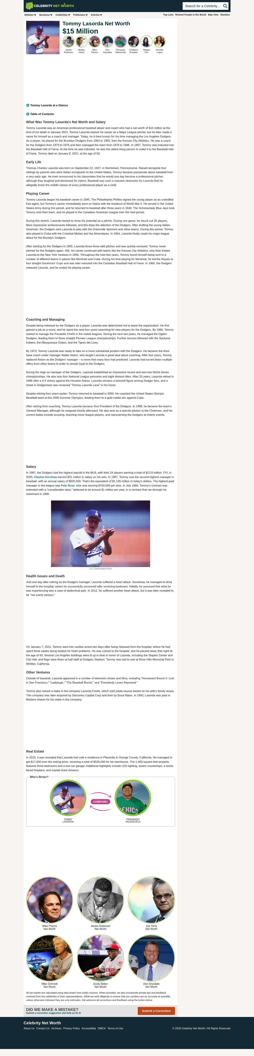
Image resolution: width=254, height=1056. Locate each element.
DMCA (102, 1028)
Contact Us (43, 1028)
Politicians (80, 14)
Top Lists (168, 14)
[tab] (100, 105)
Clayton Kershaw (45, 477)
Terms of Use (115, 1028)
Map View (213, 14)
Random (225, 14)
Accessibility (89, 1028)
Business (46, 14)
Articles (96, 14)
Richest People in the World (190, 14)
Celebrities (63, 14)
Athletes (30, 14)
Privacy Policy (71, 1028)
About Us (29, 1028)
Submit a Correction (156, 1011)
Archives (56, 1028)
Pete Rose (68, 485)
